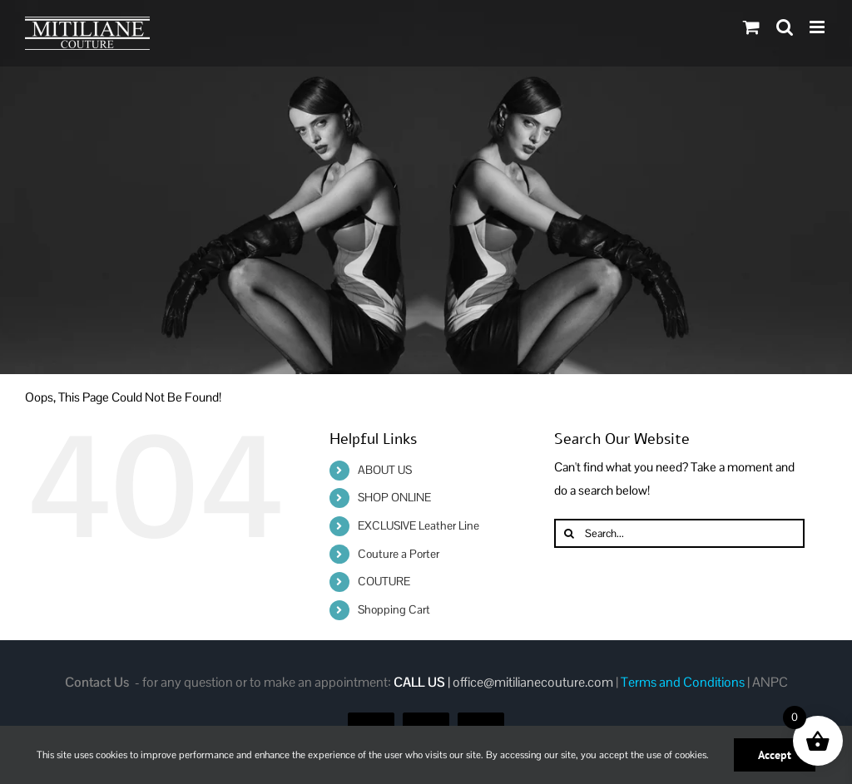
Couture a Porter (398, 553)
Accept (774, 754)
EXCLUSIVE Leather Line (418, 525)
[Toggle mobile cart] (751, 27)
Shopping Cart (394, 609)
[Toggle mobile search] (784, 27)
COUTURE (384, 581)
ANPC (770, 682)
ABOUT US (385, 469)
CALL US (419, 682)
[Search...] (679, 533)
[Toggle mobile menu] (818, 27)
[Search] (568, 533)
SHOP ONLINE (394, 497)
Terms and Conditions (683, 682)
